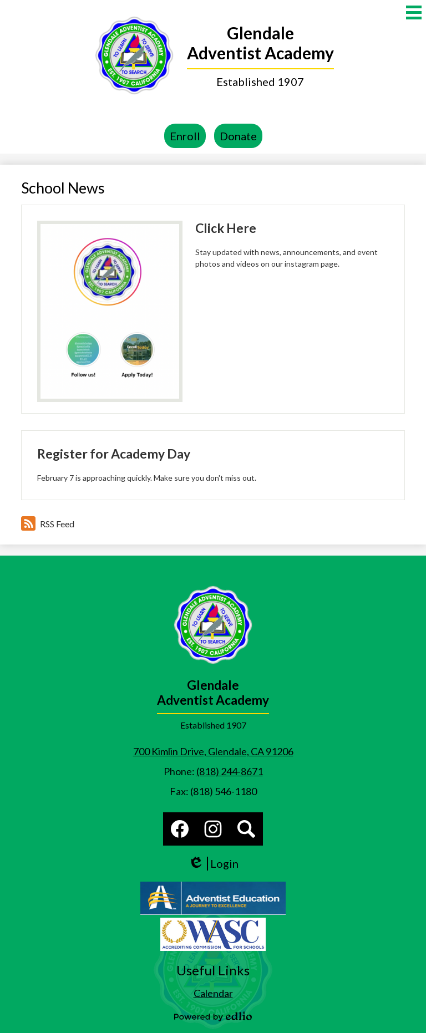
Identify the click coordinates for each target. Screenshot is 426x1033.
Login (213, 864)
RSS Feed (47, 523)
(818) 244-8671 (229, 771)
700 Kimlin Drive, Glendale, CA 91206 (213, 751)
